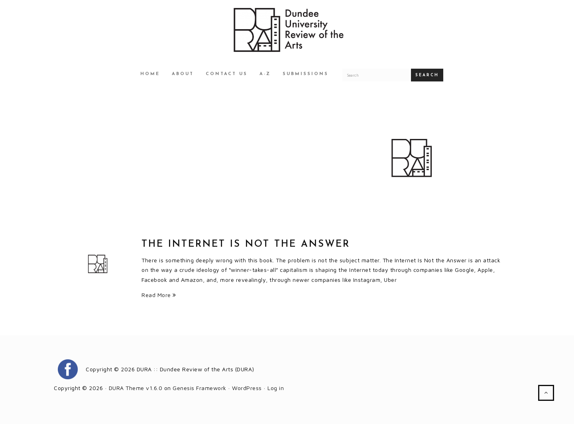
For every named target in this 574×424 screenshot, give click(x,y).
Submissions (305, 74)
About (183, 74)
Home (150, 74)
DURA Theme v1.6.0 (136, 387)
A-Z (265, 74)
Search (427, 75)
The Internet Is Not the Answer (246, 244)
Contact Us (227, 74)
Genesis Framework (199, 387)
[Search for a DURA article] (376, 75)
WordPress (247, 387)
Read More (159, 294)
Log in (275, 387)
